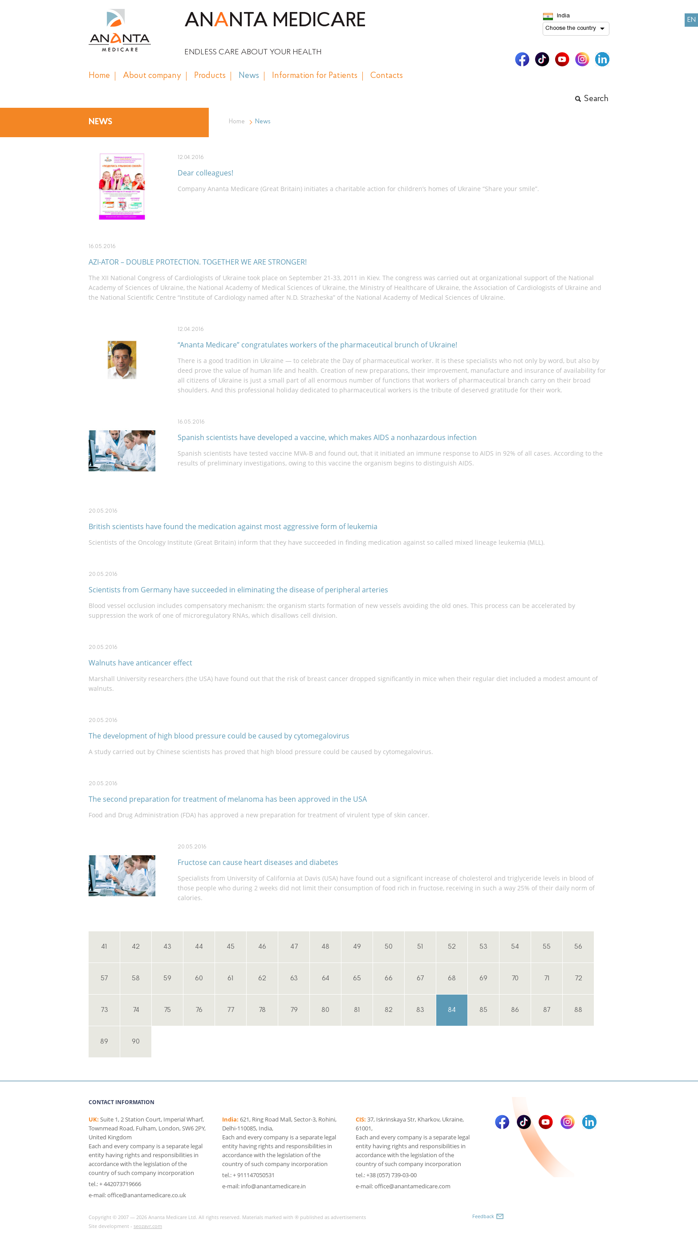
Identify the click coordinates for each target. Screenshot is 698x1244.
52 (452, 946)
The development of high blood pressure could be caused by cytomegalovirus (219, 736)
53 (483, 946)
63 (294, 978)
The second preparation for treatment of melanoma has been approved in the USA (228, 799)
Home (237, 121)
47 (294, 946)
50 (389, 946)
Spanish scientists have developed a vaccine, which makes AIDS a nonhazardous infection (327, 437)
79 (294, 1010)
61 (230, 978)
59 (167, 978)
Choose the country (570, 28)
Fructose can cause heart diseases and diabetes (258, 862)
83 (420, 1010)
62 (262, 978)
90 (136, 1041)
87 (546, 1010)
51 (420, 946)
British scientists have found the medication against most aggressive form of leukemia (233, 526)
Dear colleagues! (205, 173)
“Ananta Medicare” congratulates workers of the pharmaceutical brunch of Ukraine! (317, 345)
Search (596, 98)
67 (420, 978)
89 (104, 1041)
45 (231, 946)
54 (515, 946)
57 (104, 978)
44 (199, 946)
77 (230, 1010)
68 (452, 978)
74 (136, 1010)
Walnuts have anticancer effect (140, 663)
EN (691, 20)
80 (325, 1010)
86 (515, 1010)
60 (199, 978)
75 (167, 1010)
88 (578, 1010)
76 (199, 1010)
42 (136, 946)
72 (578, 978)
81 (357, 1010)
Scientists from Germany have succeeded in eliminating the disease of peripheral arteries (238, 590)
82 (389, 1010)
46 (262, 946)
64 (325, 978)
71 (547, 978)
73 (104, 1010)
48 (325, 946)
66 (389, 978)
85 (483, 1010)
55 (547, 946)
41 (104, 946)
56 (578, 946)
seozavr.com (148, 1226)
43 (167, 946)
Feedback (483, 1216)
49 (357, 946)
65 (357, 978)
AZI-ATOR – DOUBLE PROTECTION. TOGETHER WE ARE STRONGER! (198, 262)
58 (136, 978)
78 (262, 1010)
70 (515, 978)
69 (483, 978)
